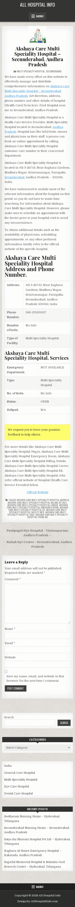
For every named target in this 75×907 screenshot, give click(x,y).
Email (10, 643)
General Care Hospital (19, 772)
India (8, 765)
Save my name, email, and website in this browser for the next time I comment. (35, 678)
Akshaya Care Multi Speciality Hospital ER (38, 508)
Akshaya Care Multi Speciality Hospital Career (32, 505)
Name (10, 628)
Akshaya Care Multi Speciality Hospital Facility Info (38, 511)
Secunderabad (54, 71)
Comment (13, 579)
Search (9, 717)
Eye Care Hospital (16, 786)
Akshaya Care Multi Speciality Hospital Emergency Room (37, 506)
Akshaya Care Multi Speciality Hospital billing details (37, 502)
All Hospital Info (37, 4)
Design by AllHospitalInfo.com (37, 901)
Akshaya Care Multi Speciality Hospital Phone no (47, 516)
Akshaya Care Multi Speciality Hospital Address (43, 500)
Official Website (37, 492)
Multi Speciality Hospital (31, 71)
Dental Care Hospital (18, 793)
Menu (40, 16)
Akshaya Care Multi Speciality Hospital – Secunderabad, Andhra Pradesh (37, 56)
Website (10, 657)
